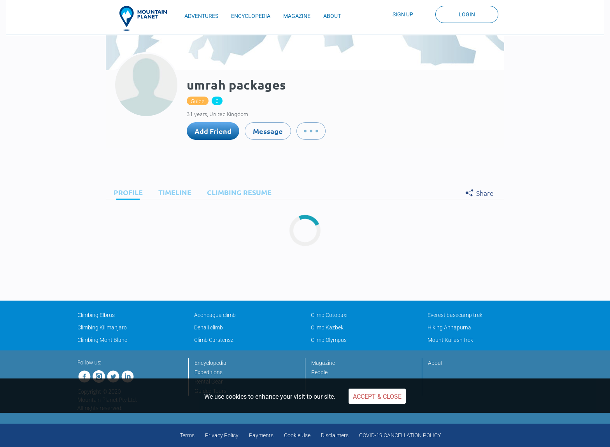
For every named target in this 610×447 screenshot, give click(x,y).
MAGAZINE (296, 16)
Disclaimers (335, 435)
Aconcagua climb (215, 315)
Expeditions (209, 372)
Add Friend (213, 131)
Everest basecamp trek (455, 315)
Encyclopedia (210, 363)
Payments (261, 435)
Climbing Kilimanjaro (102, 327)
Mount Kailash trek (450, 340)
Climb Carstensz (213, 340)
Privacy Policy (221, 435)
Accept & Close (377, 396)
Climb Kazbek (327, 327)
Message (268, 131)
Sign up (403, 14)
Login (467, 14)
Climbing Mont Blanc (102, 340)
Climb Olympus (329, 340)
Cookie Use (297, 435)
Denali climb (208, 327)
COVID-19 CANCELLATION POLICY (400, 435)
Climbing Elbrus (96, 315)
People (319, 372)
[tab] (126, 192)
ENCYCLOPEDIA (250, 16)
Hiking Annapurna (449, 327)
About (435, 363)
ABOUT (332, 16)
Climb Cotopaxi (329, 315)
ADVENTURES (201, 16)
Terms (187, 435)
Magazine (323, 363)
